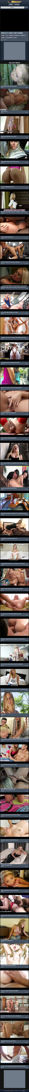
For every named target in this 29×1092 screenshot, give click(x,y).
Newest (11, 4)
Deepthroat (9, 37)
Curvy (3, 37)
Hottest (17, 4)
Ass (6, 35)
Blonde (11, 35)
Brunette (23, 35)
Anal (2, 35)
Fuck (15, 37)
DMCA (24, 1090)
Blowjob (16, 35)
